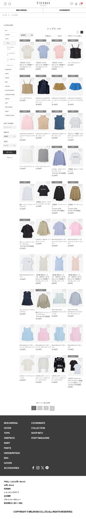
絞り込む (9, 152)
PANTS (7, 78)
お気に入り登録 (32, 43)
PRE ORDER (8, 107)
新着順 (23, 35)
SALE (60, 36)
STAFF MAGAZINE (40, 437)
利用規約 (7, 488)
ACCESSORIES (9, 90)
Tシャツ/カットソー (10, 48)
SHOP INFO (37, 432)
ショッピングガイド (11, 492)
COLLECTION (38, 427)
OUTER (7, 34)
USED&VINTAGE (10, 94)
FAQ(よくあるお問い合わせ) (14, 481)
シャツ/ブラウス (11, 54)
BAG (6, 82)
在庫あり (48, 36)
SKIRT (7, 73)
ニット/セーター (11, 60)
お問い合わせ (9, 484)
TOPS (7, 432)
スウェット (10, 65)
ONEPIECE (8, 69)
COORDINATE (64, 10)
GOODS (7, 86)
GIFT (6, 103)
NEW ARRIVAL (21, 10)
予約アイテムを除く (75, 36)
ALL (6, 30)
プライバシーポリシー (12, 499)
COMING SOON (9, 115)
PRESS (7, 98)
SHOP (7, 111)
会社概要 (7, 495)
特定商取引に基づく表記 (13, 502)
